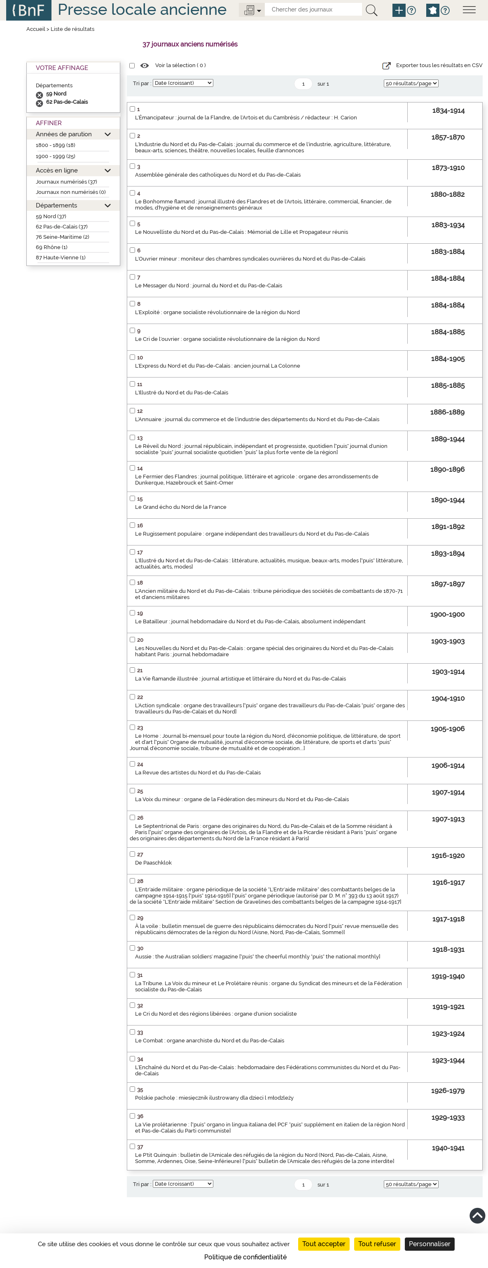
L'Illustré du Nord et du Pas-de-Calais (181, 392)
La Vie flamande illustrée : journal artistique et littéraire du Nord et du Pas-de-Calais (240, 679)
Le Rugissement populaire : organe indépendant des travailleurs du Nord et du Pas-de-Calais (252, 534)
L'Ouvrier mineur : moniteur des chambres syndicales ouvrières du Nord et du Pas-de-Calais (250, 259)
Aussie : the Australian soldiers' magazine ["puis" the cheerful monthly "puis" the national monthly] (257, 956)
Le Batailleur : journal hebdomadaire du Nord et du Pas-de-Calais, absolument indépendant (250, 621)
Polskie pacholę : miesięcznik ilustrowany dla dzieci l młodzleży (214, 1098)
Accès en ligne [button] (57, 170)
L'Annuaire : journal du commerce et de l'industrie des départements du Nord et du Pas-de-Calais (257, 419)
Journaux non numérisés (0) (71, 192)
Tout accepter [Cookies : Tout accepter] (324, 1244)
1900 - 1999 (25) (55, 156)
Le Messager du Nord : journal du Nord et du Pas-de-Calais (208, 285)
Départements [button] (56, 205)
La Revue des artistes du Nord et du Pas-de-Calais (198, 772)
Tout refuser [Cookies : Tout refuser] (377, 1244)
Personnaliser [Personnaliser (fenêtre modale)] (430, 1244)
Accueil (35, 29)
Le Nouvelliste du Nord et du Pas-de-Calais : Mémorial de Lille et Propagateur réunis (241, 232)
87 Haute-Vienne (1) (61, 257)
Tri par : (142, 83)
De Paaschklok (153, 863)
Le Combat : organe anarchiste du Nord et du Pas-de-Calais (209, 1040)
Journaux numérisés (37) (66, 182)
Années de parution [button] (64, 134)
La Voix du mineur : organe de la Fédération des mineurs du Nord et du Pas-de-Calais (242, 799)
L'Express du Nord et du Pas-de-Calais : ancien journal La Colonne (217, 366)
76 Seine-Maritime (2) (62, 237)
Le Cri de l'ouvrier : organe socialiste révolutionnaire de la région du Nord (227, 339)
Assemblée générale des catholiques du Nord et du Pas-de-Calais (218, 175)
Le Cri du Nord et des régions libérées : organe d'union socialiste (216, 1014)
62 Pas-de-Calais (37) (62, 227)
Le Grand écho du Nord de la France (180, 507)
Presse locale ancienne (142, 9)
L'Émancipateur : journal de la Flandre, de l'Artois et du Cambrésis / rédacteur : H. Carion (246, 117)
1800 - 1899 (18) (55, 145)
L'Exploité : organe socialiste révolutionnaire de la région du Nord (217, 312)
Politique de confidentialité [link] (245, 1257)
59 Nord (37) (51, 216)
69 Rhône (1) (52, 247)
